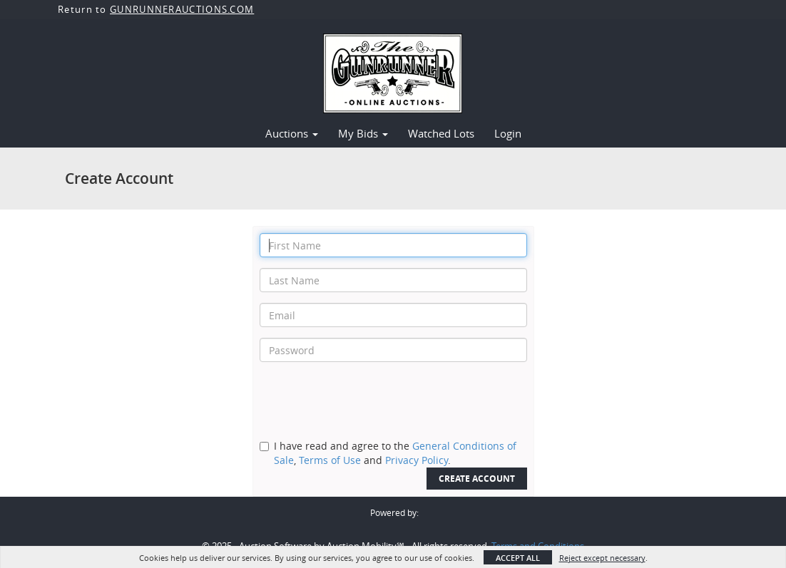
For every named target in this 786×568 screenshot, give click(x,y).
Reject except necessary (602, 557)
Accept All (518, 557)
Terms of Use (330, 460)
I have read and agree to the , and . (395, 453)
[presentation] (368, 400)
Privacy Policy (416, 460)
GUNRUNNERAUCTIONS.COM (182, 9)
